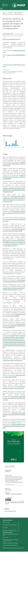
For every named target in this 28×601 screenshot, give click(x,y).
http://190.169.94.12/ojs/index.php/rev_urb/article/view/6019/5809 (14, 176)
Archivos (10, 12)
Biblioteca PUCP (6, 522)
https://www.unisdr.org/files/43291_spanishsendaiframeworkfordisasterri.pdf (14, 398)
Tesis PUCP (5, 527)
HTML (12, 466)
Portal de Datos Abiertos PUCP (9, 530)
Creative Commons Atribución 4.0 (14, 503)
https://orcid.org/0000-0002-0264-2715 (11, 39)
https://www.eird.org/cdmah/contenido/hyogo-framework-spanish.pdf (14, 213)
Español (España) (8, 511)
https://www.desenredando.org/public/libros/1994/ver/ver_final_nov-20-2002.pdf (14, 325)
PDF (8, 466)
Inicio (4, 12)
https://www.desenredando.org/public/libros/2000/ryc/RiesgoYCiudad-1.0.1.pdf (14, 288)
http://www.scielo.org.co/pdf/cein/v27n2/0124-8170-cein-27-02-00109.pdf (14, 414)
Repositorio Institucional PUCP (9, 524)
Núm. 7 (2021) (18, 12)
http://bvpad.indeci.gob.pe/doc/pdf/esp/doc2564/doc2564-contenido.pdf (14, 426)
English (14, 511)
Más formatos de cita (10, 484)
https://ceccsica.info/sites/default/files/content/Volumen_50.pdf (14, 163)
